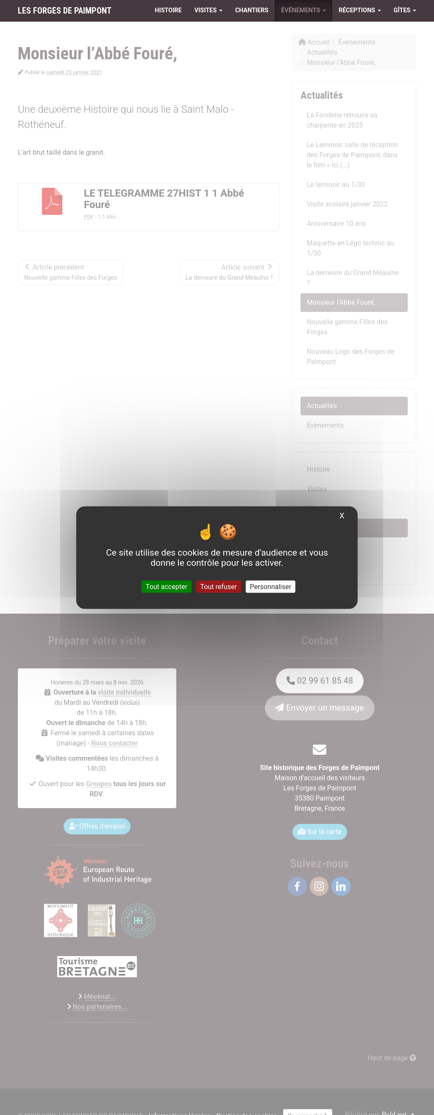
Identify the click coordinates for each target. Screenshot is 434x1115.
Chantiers (252, 10)
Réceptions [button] (360, 10)
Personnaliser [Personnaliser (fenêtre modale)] (271, 587)
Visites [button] (209, 10)
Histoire (168, 10)
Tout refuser (218, 587)
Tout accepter (166, 587)
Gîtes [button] (405, 10)
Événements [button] (303, 10)
